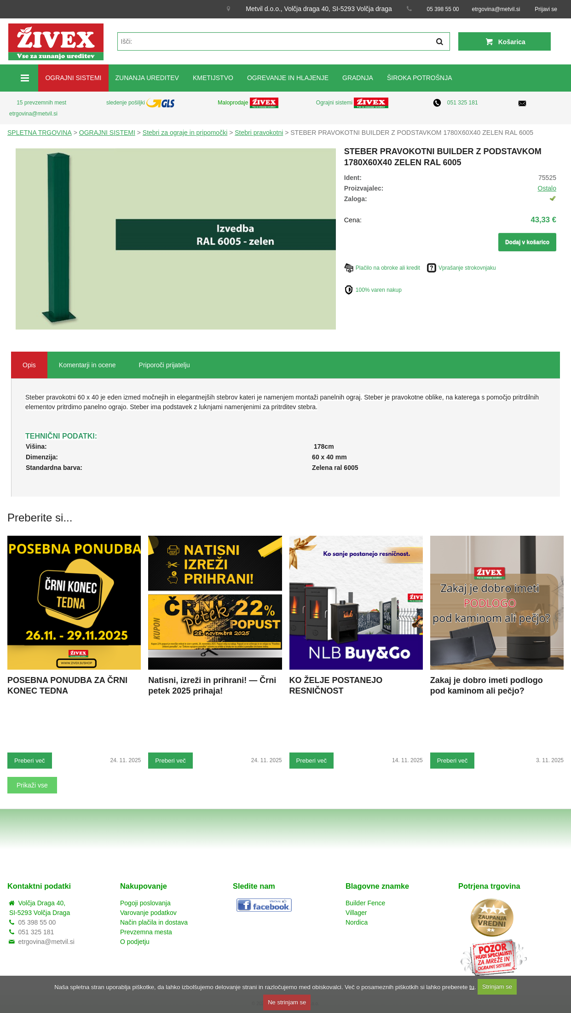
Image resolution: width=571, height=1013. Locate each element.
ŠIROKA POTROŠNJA (419, 77)
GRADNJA (357, 77)
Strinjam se (497, 986)
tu (471, 986)
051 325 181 (462, 102)
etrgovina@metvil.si (496, 9)
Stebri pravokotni (259, 132)
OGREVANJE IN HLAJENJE (288, 77)
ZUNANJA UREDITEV (147, 77)
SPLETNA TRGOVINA (39, 132)
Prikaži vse (32, 785)
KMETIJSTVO (213, 77)
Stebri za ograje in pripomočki (185, 132)
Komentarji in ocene (87, 365)
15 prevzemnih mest (41, 102)
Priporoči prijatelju (164, 365)
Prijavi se (546, 9)
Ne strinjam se (287, 1002)
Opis (29, 365)
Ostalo (547, 188)
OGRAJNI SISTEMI (73, 77)
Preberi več (29, 760)
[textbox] (283, 41)
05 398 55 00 (443, 9)
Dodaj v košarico (527, 242)
